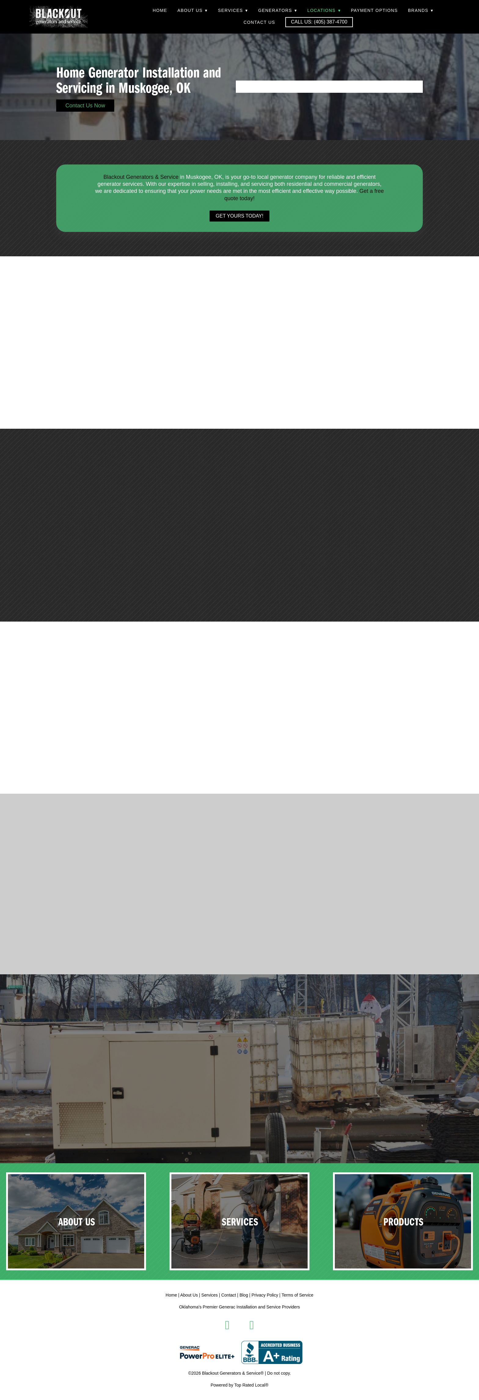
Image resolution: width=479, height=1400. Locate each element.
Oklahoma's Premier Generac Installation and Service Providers (239, 1306)
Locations (324, 10)
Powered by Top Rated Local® (239, 1385)
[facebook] (227, 1325)
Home (160, 10)
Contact (228, 1295)
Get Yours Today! (239, 215)
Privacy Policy (264, 1295)
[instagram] (252, 1325)
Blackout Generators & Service (140, 177)
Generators (277, 10)
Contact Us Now (85, 106)
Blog (244, 1295)
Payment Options (374, 10)
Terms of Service (297, 1295)
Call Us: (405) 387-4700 (319, 21)
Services (233, 10)
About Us (192, 10)
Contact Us (259, 22)
